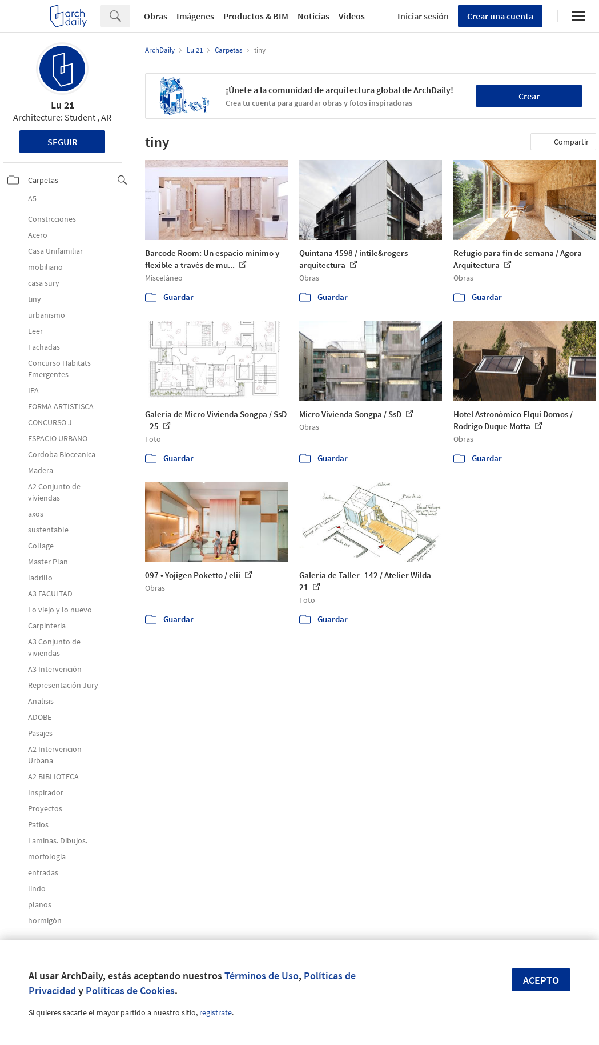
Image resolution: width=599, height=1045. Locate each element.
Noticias (313, 16)
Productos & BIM (255, 16)
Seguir (62, 141)
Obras (155, 16)
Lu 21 (62, 104)
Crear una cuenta (500, 16)
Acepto (541, 980)
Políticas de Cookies (130, 990)
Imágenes (195, 16)
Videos (352, 16)
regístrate (215, 1012)
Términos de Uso (261, 975)
